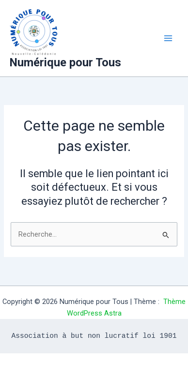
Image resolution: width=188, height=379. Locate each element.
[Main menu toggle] (168, 38)
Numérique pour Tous (65, 62)
